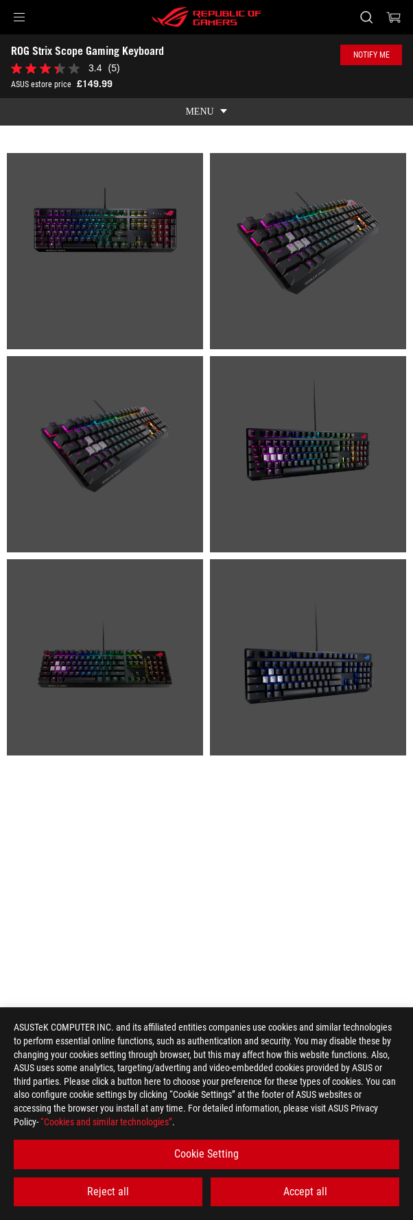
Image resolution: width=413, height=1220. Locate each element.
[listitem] (105, 251)
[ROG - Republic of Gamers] (206, 17)
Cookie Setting (206, 1153)
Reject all (108, 1191)
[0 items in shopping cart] (394, 17)
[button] (19, 17)
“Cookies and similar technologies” (106, 1121)
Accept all (305, 1191)
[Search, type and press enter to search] (366, 17)
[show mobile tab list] (206, 112)
